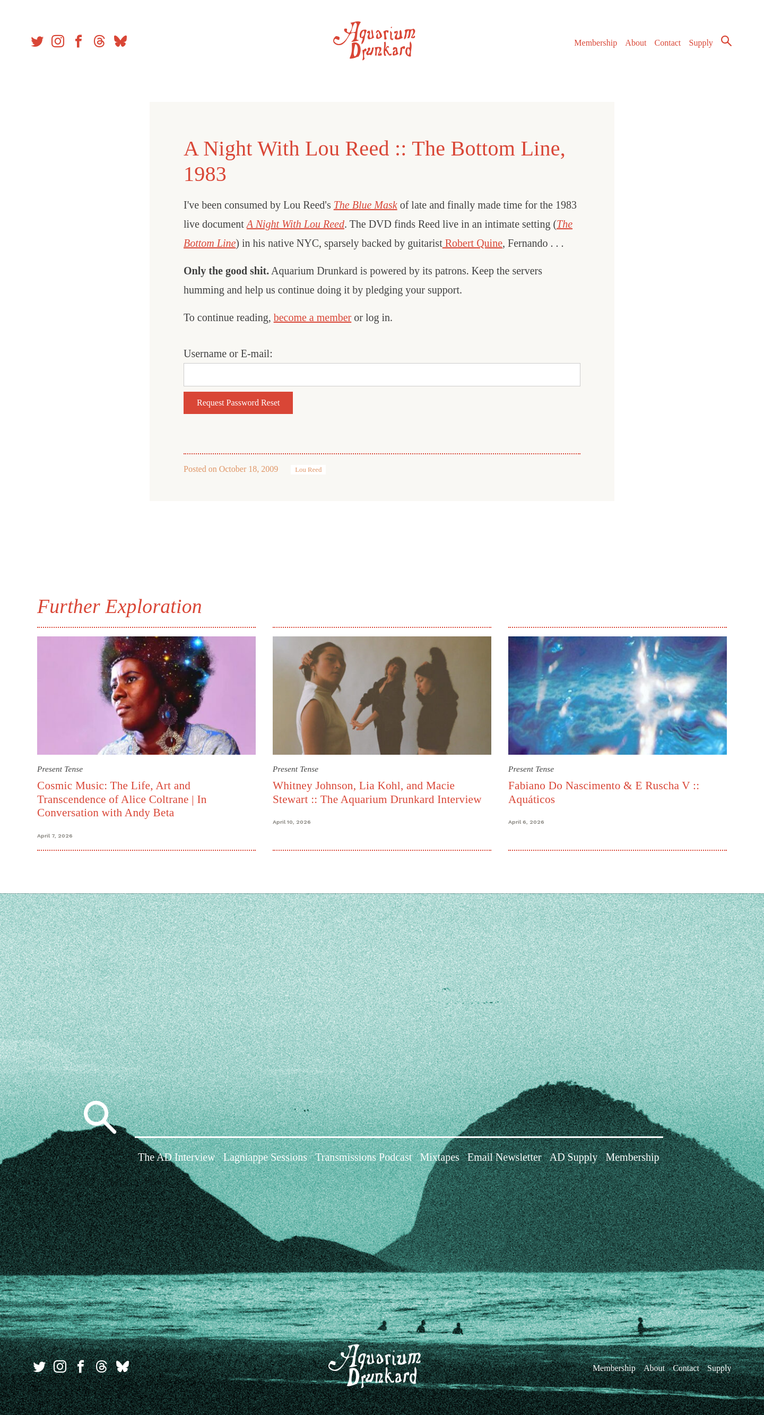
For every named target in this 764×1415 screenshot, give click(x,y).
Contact (663, 46)
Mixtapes (439, 1159)
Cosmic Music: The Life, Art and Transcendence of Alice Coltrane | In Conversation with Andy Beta (122, 799)
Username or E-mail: (228, 353)
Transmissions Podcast (363, 1159)
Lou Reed (308, 469)
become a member (313, 317)
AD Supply (574, 1159)
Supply (696, 46)
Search (721, 45)
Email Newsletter (504, 1159)
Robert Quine (472, 243)
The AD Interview (176, 1159)
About (630, 46)
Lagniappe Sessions (265, 1159)
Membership (590, 46)
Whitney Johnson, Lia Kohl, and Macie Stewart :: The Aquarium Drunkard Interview (377, 792)
